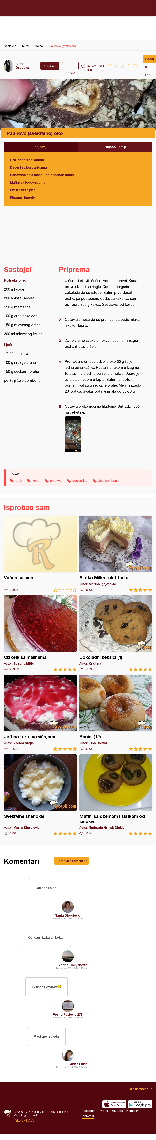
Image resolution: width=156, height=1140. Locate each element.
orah (19, 480)
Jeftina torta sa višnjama (40, 713)
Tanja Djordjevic (67, 915)
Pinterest (88, 1116)
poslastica (79, 480)
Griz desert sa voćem (27, 160)
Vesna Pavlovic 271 (67, 1014)
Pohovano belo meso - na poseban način (42, 175)
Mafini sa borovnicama (27, 182)
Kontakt (32, 1115)
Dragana (22, 67)
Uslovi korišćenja (58, 1111)
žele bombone (108, 480)
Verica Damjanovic (73, 965)
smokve (56, 480)
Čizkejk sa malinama (40, 633)
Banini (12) (115, 713)
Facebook (88, 1110)
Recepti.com (78, 7)
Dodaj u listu (149, 60)
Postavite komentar (71, 861)
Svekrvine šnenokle (40, 794)
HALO (30, 1120)
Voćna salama (40, 554)
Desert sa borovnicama (28, 167)
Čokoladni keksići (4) (115, 633)
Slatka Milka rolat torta (115, 554)
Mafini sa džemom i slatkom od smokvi (115, 794)
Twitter (103, 1110)
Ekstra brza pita (22, 190)
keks (36, 480)
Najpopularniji (115, 147)
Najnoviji (40, 147)
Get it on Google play (140, 1104)
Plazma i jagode (22, 197)
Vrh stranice (139, 1089)
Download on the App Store (114, 1104)
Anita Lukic (79, 1064)
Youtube (117, 1110)
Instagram (132, 1110)
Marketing (20, 1115)
